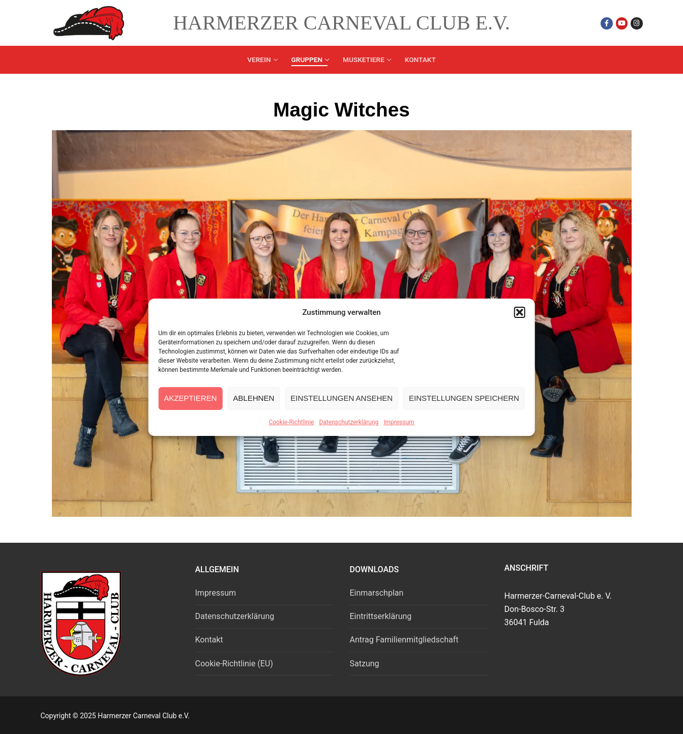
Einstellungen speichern (464, 398)
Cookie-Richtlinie (291, 422)
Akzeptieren (190, 398)
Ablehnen (253, 398)
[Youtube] (622, 23)
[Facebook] (606, 23)
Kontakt (209, 639)
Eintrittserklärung (381, 616)
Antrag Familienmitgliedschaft (404, 639)
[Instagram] (636, 23)
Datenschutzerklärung (348, 422)
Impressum (398, 422)
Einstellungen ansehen (341, 398)
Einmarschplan (377, 593)
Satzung (364, 663)
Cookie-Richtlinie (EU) (234, 663)
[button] (520, 312)
